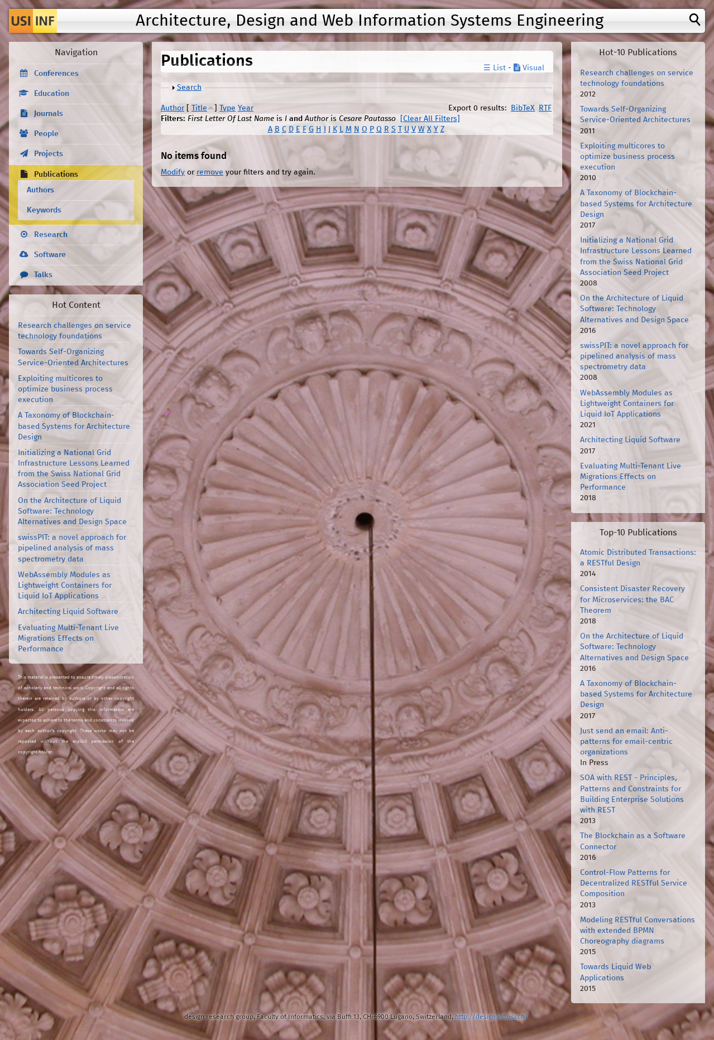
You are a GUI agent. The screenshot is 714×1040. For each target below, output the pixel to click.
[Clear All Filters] (430, 119)
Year (245, 108)
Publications (56, 174)
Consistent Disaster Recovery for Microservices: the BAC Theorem (632, 599)
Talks (43, 275)
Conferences (56, 74)
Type (227, 108)
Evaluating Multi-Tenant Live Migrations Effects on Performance (68, 638)
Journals (48, 114)
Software (50, 255)
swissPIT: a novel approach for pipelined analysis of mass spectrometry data (72, 548)
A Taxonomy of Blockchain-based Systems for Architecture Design (74, 426)
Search (189, 87)
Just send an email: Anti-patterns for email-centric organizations (626, 741)
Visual (529, 68)
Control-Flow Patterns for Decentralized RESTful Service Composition (633, 883)
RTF (545, 108)
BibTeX (523, 108)
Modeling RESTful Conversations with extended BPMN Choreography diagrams (637, 930)
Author (172, 108)
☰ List (494, 68)
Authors (40, 190)
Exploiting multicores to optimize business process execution (65, 389)
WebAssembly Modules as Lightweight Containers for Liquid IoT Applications (65, 585)
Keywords (44, 210)
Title (199, 108)
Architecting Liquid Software (68, 612)
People (46, 134)
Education (51, 94)
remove (210, 172)
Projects (48, 154)
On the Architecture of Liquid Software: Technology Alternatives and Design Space (72, 511)
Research (51, 235)
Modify (173, 172)
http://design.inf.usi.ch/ (491, 1017)
